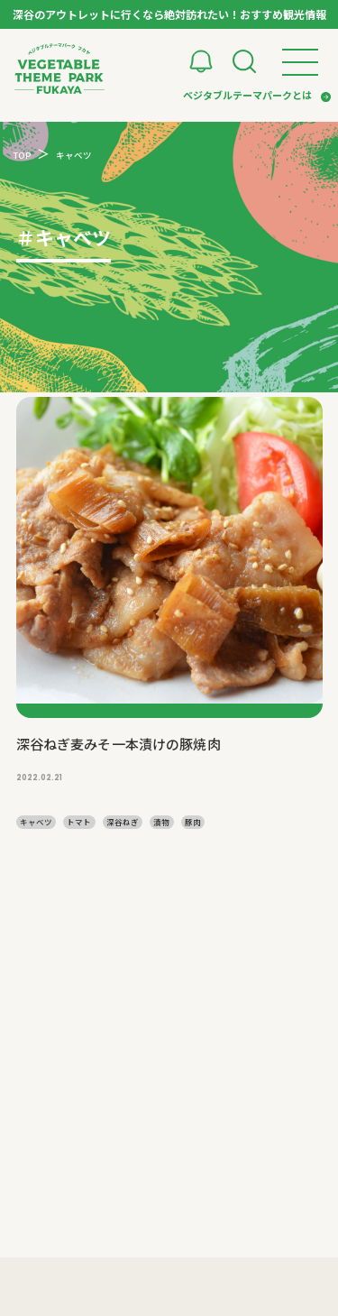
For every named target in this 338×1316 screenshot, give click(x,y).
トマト (79, 821)
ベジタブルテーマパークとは (247, 94)
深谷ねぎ (122, 821)
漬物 (161, 821)
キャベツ (36, 821)
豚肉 (193, 821)
